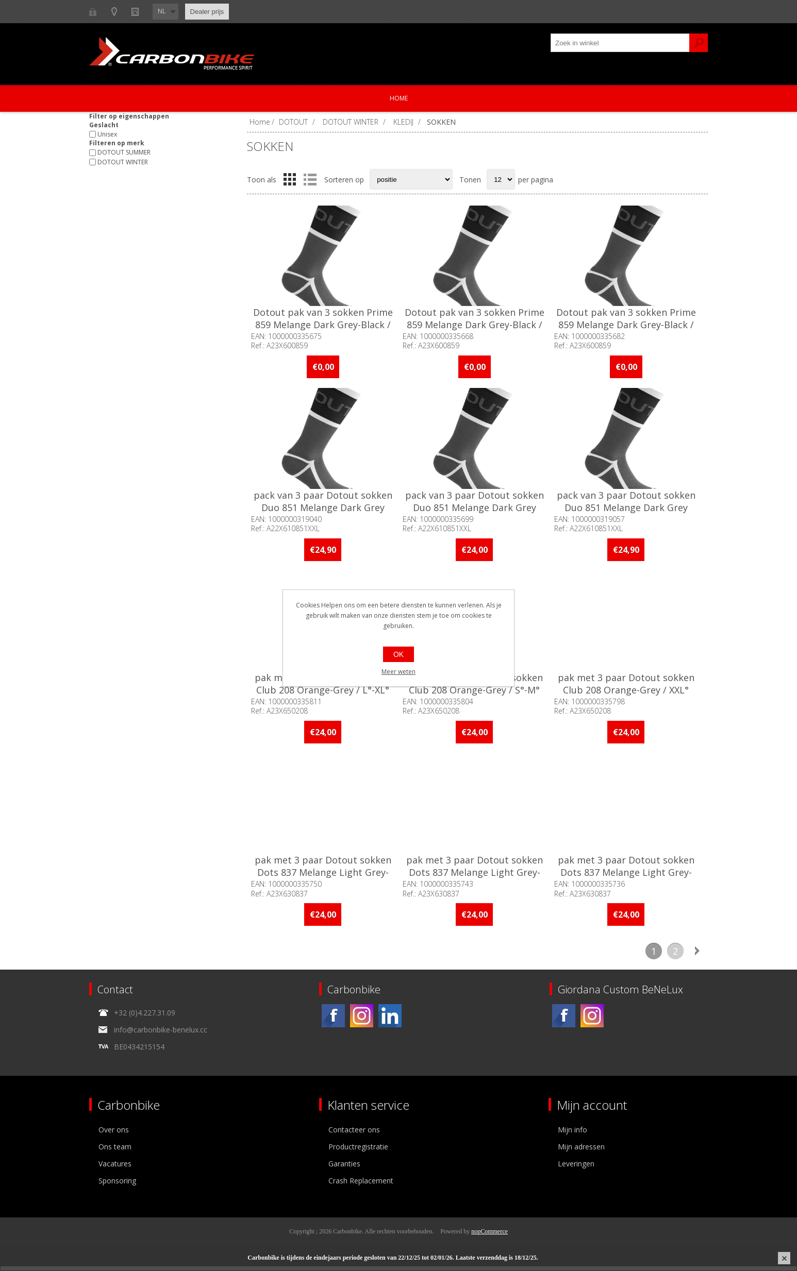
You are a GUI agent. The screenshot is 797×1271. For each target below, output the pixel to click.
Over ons (113, 1134)
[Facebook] (333, 1020)
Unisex (107, 134)
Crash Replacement (360, 1185)
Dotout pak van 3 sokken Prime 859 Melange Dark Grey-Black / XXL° (631, 326)
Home (399, 98)
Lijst (310, 179)
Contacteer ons (354, 1134)
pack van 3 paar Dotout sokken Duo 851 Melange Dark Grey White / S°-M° (477, 510)
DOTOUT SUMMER (124, 152)
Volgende (697, 955)
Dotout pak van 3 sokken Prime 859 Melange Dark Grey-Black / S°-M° (477, 326)
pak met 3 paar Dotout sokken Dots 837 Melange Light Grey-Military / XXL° (631, 877)
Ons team (114, 1151)
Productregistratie (358, 1151)
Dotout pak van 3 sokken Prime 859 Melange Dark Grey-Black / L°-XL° (324, 326)
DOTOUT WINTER (122, 162)
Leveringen (576, 1168)
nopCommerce (489, 1236)
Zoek (698, 42)
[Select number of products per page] (501, 179)
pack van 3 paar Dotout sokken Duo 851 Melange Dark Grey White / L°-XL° (324, 510)
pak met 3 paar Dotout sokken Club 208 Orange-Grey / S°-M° (477, 687)
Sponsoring (117, 1185)
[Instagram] (361, 1020)
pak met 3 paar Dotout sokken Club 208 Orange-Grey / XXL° (631, 687)
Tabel (289, 179)
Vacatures (114, 1168)
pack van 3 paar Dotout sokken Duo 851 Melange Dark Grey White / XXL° (631, 510)
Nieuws (249, 11)
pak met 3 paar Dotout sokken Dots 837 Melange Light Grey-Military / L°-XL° (324, 877)
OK (398, 654)
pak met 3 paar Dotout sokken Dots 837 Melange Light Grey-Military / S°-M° (477, 877)
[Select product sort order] (411, 179)
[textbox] (620, 42)
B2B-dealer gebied (129, 11)
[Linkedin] (390, 1020)
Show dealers (198, 11)
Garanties (344, 1168)
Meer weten (398, 671)
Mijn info (572, 1134)
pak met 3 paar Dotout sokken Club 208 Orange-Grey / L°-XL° (324, 687)
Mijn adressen (581, 1151)
